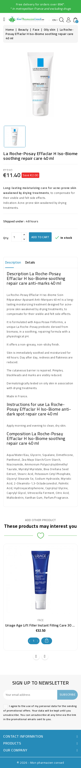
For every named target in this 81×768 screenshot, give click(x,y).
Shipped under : (14, 221)
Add (46, 640)
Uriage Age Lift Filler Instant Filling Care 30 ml (40, 625)
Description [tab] (13, 262)
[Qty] (16, 237)
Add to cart (40, 237)
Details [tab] (30, 262)
